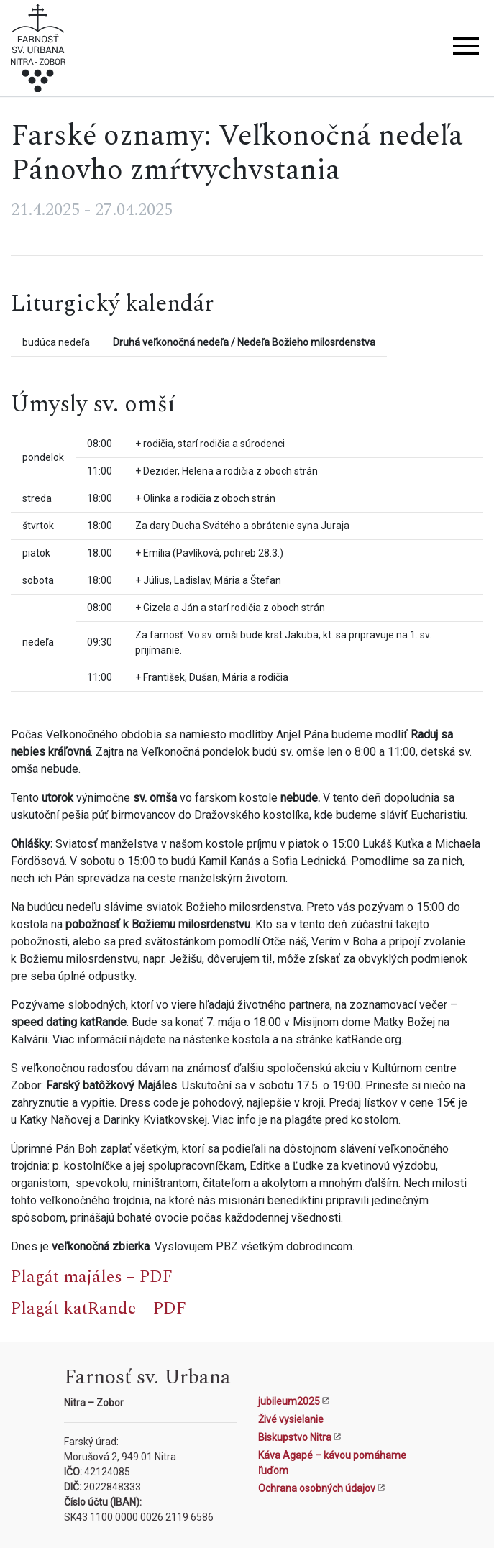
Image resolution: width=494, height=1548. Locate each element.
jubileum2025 (289, 1401)
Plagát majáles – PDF (92, 1277)
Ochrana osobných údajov (316, 1488)
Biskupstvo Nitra (294, 1437)
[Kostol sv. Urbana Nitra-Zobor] (38, 50)
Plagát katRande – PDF (98, 1309)
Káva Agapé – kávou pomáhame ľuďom (332, 1462)
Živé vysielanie (291, 1419)
